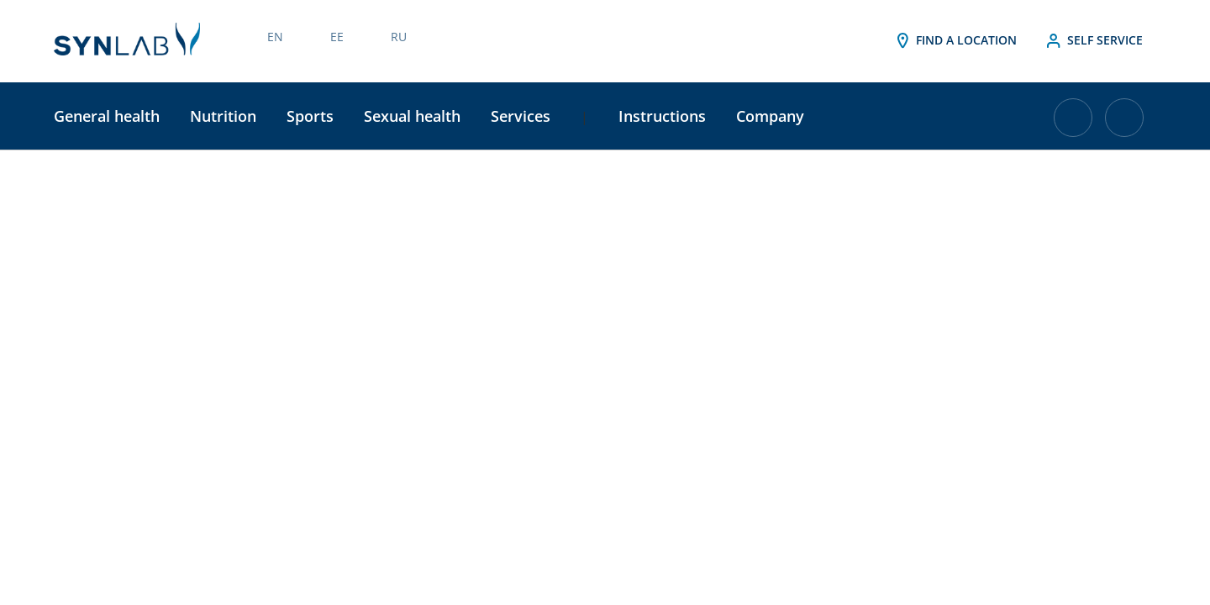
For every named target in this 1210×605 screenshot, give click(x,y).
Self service (1093, 41)
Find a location (954, 41)
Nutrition (223, 116)
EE (337, 37)
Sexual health (412, 116)
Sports (310, 116)
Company (770, 116)
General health (107, 116)
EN (275, 37)
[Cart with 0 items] (1073, 124)
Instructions (662, 116)
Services (520, 116)
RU (399, 37)
